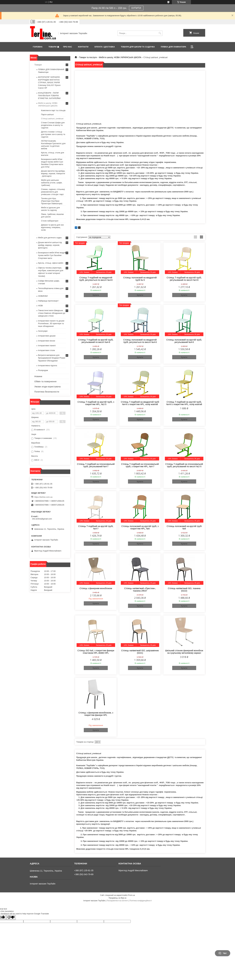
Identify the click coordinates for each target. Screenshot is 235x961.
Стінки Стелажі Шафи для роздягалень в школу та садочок (53, 125)
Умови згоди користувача (47, 386)
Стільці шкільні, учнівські (52, 118)
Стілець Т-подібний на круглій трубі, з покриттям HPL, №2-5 (95, 403)
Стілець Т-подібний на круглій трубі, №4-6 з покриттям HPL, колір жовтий (184, 403)
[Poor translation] (11, 917)
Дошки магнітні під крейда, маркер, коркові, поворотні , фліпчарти (53, 173)
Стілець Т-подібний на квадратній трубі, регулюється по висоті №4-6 (96, 278)
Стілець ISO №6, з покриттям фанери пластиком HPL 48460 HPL (95, 651)
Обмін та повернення (45, 381)
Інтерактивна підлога (47, 365)
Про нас (67, 47)
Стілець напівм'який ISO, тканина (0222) (184, 589)
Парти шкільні (47, 114)
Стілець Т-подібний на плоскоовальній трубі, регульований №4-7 (96, 465)
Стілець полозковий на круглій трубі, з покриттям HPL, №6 (140, 527)
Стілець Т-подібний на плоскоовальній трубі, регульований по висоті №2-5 (184, 465)
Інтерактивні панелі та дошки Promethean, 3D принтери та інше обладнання (51, 323)
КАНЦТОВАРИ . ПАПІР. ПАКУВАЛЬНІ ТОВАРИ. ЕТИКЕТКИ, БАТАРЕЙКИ (49, 95)
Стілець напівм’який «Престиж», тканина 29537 (140, 589)
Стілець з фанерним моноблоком (96, 588)
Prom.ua (131, 895)
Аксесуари (43, 331)
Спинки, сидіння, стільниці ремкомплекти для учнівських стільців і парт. (53, 191)
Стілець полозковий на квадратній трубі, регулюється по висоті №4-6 (140, 341)
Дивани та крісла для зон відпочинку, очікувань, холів (52, 227)
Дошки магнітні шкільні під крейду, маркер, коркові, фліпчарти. (50, 245)
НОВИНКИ (43, 296)
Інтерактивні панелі (47, 345)
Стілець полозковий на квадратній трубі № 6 (140, 278)
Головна (37, 47)
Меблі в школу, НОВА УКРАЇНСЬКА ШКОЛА (120, 57)
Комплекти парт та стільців (53, 110)
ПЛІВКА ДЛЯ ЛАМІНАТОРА (173, 47)
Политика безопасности (46, 391)
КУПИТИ (136, 8)
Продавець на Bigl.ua (117, 898)
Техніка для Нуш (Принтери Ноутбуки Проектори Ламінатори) (51, 201)
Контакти (83, 47)
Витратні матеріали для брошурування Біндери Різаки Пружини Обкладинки (51, 358)
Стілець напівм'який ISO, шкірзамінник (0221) (140, 651)
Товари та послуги (88, 57)
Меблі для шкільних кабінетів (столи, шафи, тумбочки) (51, 182)
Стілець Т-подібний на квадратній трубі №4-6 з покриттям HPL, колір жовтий (140, 403)
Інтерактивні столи (46, 350)
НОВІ (40, 305)
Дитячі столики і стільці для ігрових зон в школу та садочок (53, 134)
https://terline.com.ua (43, 497)
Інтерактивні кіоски (46, 341)
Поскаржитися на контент (117, 901)
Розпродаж (43, 370)
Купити (96, 295)
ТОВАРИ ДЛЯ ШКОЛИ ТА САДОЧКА (138, 47)
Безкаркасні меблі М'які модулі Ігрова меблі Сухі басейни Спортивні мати (52, 255)
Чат (223, 953)
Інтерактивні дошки (46, 336)
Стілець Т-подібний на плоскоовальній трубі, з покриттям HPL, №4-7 (140, 465)
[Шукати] (159, 33)
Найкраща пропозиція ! (48, 301)
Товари (52, 47)
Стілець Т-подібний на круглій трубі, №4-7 (95, 527)
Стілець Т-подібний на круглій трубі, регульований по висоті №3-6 (184, 278)
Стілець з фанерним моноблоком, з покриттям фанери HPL (96, 713)
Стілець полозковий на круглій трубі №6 (184, 527)
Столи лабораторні (49, 221)
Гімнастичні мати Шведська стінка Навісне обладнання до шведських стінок (51, 313)
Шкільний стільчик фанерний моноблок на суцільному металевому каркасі (184, 651)
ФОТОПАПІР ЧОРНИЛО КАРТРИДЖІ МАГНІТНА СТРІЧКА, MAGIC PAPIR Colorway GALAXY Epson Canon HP (49, 82)
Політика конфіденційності (140, 901)
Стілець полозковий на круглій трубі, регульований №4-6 (184, 341)
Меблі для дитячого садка (50, 237)
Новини (38, 376)
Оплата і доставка (104, 47)
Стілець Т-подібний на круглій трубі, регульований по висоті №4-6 (95, 341)
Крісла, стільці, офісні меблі (50, 263)
